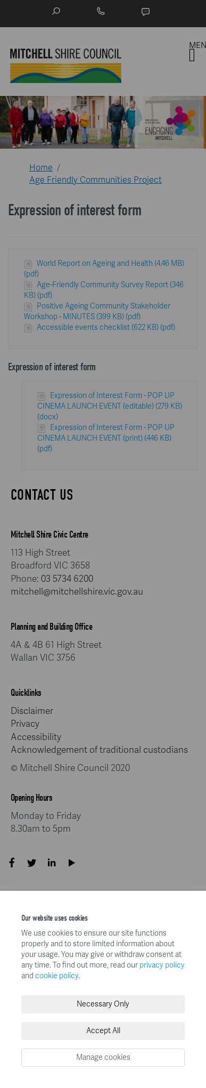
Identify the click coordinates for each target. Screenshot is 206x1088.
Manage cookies (103, 1057)
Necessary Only (103, 1004)
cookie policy (56, 975)
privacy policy (162, 965)
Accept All (103, 1030)
